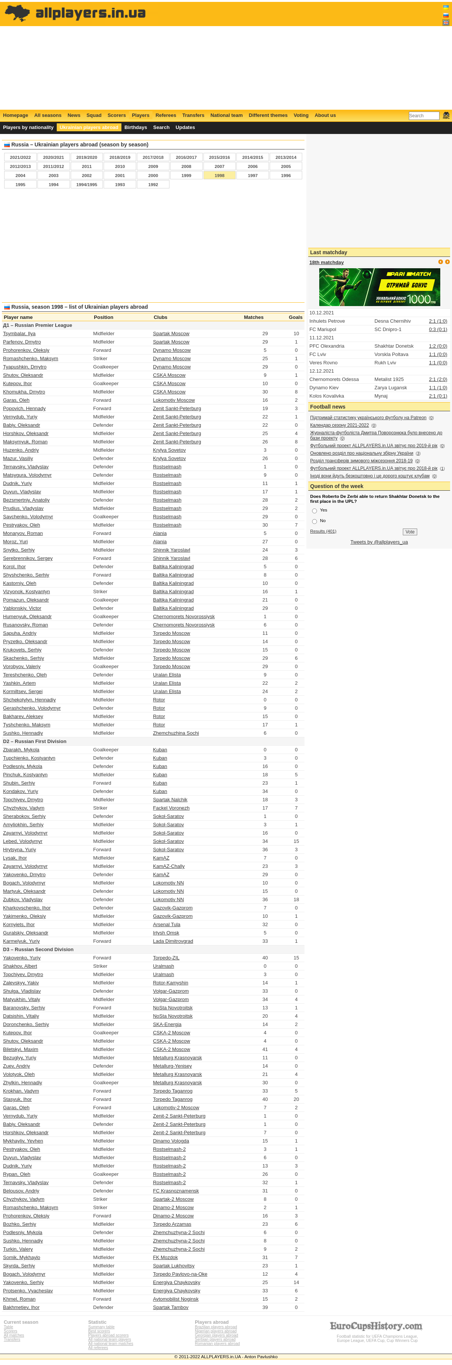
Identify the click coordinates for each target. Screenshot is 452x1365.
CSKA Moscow (169, 375)
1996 (286, 175)
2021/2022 (20, 157)
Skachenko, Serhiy (23, 658)
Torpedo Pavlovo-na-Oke (180, 1274)
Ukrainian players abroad (89, 127)
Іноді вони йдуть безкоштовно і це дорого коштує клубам (370, 476)
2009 (153, 166)
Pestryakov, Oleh (21, 525)
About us (325, 115)
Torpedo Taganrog (173, 1091)
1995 (20, 184)
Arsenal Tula (166, 924)
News (74, 115)
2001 (120, 175)
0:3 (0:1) (438, 329)
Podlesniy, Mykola (22, 766)
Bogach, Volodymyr (24, 883)
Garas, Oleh (16, 400)
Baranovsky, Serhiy (24, 1008)
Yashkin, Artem (19, 683)
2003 (54, 175)
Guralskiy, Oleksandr (25, 933)
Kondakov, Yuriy (20, 791)
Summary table (101, 1327)
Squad (94, 115)
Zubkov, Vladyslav (23, 899)
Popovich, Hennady (24, 408)
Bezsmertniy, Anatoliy (26, 500)
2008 (186, 166)
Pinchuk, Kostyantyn (25, 774)
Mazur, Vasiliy (18, 458)
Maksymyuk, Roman (25, 442)
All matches (14, 1335)
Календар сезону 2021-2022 (339, 425)
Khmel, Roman (19, 1299)
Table (8, 1327)
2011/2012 (53, 166)
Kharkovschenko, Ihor (27, 908)
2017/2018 (153, 157)
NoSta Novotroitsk (173, 1008)
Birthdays (135, 127)
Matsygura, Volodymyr (27, 475)
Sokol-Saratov (168, 816)
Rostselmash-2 (169, 1149)
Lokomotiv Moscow (174, 400)
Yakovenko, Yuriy (21, 958)
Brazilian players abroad (216, 1327)
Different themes (268, 115)
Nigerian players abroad (215, 1331)
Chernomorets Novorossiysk (183, 616)
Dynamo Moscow (172, 350)
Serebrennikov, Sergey (28, 558)
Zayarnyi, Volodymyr (25, 833)
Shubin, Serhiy (19, 783)
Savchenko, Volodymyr (28, 516)
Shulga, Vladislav (22, 991)
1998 (219, 175)
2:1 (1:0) (438, 321)
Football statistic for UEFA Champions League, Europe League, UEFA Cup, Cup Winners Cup (377, 1336)
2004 (20, 175)
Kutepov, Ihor (17, 383)
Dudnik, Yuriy (17, 483)
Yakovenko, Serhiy (23, 1282)
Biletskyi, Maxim (20, 1049)
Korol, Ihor (14, 566)
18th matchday (326, 262)
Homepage (15, 115)
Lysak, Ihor (15, 858)
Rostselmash (167, 467)
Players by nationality (28, 127)
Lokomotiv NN (168, 883)
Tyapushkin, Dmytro (25, 367)
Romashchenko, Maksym (30, 358)
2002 (87, 175)
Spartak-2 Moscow (173, 1199)
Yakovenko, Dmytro (24, 874)
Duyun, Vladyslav (22, 491)
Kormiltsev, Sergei (23, 691)
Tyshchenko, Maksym (26, 725)
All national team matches (110, 1344)
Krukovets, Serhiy (22, 650)
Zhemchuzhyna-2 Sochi (179, 1232)
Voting (301, 115)
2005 (286, 166)
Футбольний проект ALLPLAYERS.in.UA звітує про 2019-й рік (374, 445)
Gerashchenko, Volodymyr (32, 708)
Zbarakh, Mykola (21, 749)
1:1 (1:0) (438, 387)
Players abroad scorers (108, 1335)
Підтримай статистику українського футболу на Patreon (368, 417)
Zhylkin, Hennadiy (22, 1082)
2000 (153, 175)
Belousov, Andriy (21, 1191)
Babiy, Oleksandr (21, 425)
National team (227, 115)
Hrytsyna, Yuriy (19, 849)
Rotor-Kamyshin (170, 983)
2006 (253, 166)
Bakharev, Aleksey (23, 716)
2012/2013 (20, 166)
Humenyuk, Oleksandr (27, 616)
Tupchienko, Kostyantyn (29, 758)
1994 (54, 184)
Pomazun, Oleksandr (26, 600)
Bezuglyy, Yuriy (19, 1057)
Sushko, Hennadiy (23, 733)
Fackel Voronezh (171, 808)
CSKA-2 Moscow (171, 1032)
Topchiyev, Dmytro (23, 799)
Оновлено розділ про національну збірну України (361, 453)
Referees (165, 115)
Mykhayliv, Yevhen (23, 1141)
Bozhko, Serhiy (19, 1224)
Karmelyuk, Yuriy (21, 941)
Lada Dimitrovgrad (173, 941)
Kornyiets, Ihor (19, 924)
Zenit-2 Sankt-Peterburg (179, 1116)
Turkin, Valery (18, 1249)
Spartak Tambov (170, 1307)
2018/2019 (120, 157)
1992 (153, 184)
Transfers (193, 115)
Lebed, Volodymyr (22, 841)
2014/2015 (252, 157)
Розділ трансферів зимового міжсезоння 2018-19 (361, 460)
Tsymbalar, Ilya (19, 333)
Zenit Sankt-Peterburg (177, 408)
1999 (186, 175)
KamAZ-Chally (169, 866)
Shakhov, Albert (20, 966)
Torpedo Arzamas (172, 1224)
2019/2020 (86, 157)
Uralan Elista (167, 675)
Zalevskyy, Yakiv (21, 983)
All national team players (109, 1339)
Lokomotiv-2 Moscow (176, 1107)
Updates (185, 127)
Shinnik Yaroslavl (171, 550)
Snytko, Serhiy (19, 550)
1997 (253, 175)
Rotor (159, 700)
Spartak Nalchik (170, 799)
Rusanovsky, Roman (25, 625)
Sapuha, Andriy (19, 633)
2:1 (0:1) (438, 396)
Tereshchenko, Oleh (25, 675)
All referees (98, 1348)
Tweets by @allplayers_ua (379, 542)
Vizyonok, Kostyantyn (26, 591)
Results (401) (323, 531)
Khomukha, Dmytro (24, 392)
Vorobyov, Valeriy (21, 666)
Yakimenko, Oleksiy (24, 916)
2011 (87, 166)
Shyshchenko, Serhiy (26, 575)
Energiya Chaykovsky (176, 1282)
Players (140, 115)
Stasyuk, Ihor (17, 1099)
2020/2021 (53, 157)
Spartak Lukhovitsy (173, 1266)
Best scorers (99, 1331)
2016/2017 (186, 157)
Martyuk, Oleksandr (24, 891)
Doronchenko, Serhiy (26, 1024)
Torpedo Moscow (171, 633)
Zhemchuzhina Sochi (176, 733)
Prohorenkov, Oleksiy (26, 350)
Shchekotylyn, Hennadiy (29, 700)
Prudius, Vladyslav (23, 508)
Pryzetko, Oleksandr (25, 641)
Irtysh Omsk (166, 933)
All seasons (47, 115)
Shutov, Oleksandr (23, 375)
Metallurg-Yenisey (172, 1066)
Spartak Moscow (171, 333)
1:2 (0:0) (438, 346)
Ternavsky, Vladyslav (25, 467)
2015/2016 (219, 157)
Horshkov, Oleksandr (25, 433)
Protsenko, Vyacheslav (28, 1290)
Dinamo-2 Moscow (173, 1207)
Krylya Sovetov (169, 450)
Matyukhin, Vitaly (21, 999)
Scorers (116, 115)
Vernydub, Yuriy (20, 417)
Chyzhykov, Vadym (23, 808)
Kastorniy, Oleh (19, 583)
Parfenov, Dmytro (22, 342)
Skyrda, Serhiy (19, 1266)
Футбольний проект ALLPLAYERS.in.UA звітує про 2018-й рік (374, 468)
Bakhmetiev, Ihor (21, 1307)
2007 (219, 166)
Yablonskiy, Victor (22, 608)
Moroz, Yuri (15, 541)
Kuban (160, 749)
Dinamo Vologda (171, 1141)
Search (161, 127)
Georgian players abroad (216, 1335)
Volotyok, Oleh (19, 1074)
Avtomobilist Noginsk (175, 1299)
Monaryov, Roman (23, 533)
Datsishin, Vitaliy (21, 1016)
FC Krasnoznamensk (176, 1191)
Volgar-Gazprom (171, 991)
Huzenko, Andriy (21, 450)
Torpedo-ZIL (166, 958)
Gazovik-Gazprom (173, 908)
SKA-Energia (167, 1024)
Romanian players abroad (217, 1344)
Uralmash (163, 966)
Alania (159, 533)
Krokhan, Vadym (21, 1091)
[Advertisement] (312, 56)
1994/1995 (86, 184)
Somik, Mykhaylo (21, 1257)
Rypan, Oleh (16, 1174)
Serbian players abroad (215, 1339)
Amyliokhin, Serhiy (23, 824)
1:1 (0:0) (438, 354)
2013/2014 (285, 157)
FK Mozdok (165, 1257)
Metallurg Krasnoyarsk (177, 1057)
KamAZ (161, 858)
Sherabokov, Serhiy (24, 816)
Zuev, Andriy (16, 1066)
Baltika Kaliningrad (173, 566)
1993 (120, 184)
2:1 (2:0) (438, 379)
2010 (120, 166)
